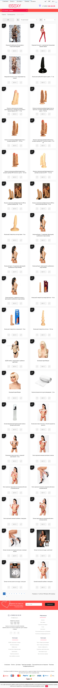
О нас (43, 626)
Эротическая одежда (43, 653)
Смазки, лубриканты (43, 647)
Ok (46, 686)
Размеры (27, 1)
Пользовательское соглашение (42, 631)
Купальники (14, 651)
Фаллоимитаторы (43, 651)
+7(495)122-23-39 (14, 615)
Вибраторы (14, 647)
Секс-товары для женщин (43, 642)
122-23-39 (48, 6)
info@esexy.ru (14, 617)
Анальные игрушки (14, 644)
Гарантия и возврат (42, 624)
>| (6, 596)
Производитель (11, 14)
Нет (14, 50)
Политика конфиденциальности (42, 633)
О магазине (5, 1)
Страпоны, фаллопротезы (43, 649)
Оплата (12, 1)
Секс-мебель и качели (14, 656)
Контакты (33, 1)
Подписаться (50, 604)
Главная (4, 14)
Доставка (20, 1)
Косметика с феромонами (14, 649)
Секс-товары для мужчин (43, 644)
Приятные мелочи (14, 653)
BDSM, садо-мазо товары (14, 642)
